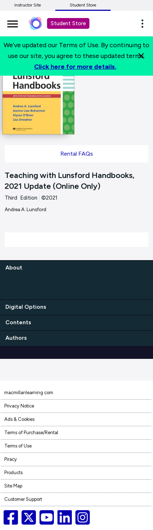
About (13, 267)
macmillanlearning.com (28, 392)
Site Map (13, 486)
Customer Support (23, 499)
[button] (144, 23)
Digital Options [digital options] (25, 306)
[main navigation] (12, 22)
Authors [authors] (16, 337)
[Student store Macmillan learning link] (40, 23)
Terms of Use (18, 446)
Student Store (83, 5)
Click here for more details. (75, 67)
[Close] (141, 56)
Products (13, 472)
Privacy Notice (19, 406)
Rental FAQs (76, 153)
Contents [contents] (18, 322)
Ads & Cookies (19, 419)
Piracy (10, 459)
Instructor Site (27, 5)
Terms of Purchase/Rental (31, 432)
